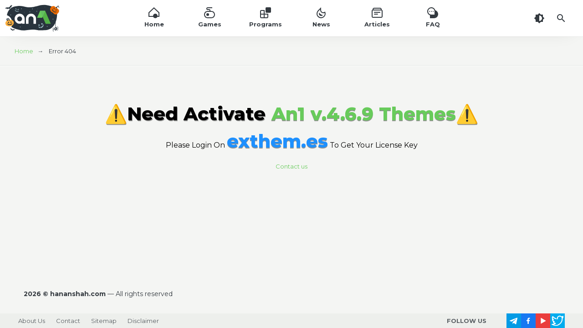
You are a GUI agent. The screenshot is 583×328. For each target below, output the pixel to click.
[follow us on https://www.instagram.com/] (499, 320)
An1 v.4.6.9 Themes (363, 113)
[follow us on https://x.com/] (557, 320)
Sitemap (104, 320)
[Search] (561, 18)
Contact (68, 320)
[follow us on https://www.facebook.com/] (528, 320)
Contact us (291, 166)
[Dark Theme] (539, 18)
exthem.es (277, 141)
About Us (31, 320)
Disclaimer (143, 320)
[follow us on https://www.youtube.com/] (543, 320)
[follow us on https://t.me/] (513, 320)
